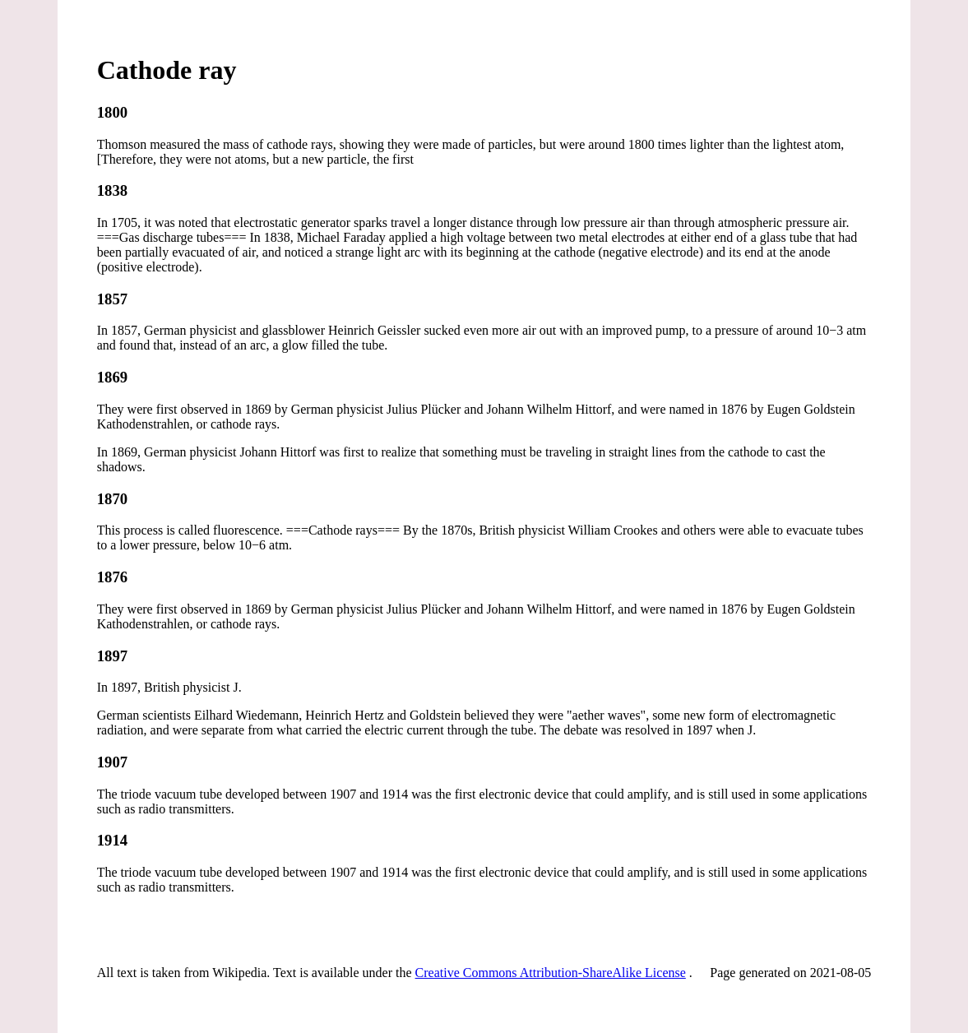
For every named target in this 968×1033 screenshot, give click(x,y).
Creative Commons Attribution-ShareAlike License (550, 973)
